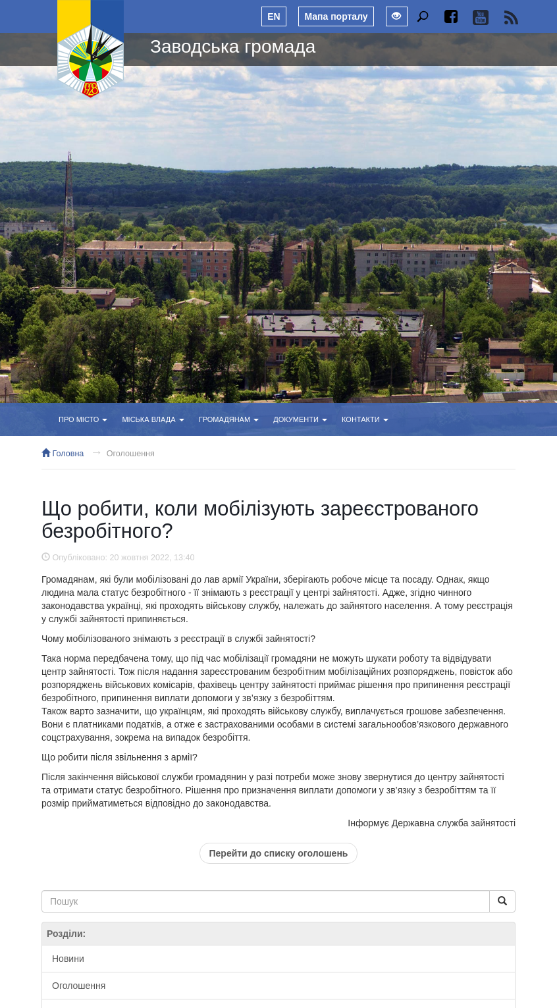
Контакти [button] (365, 419)
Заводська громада (232, 46)
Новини (68, 958)
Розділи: (66, 933)
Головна (62, 453)
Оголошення (131, 453)
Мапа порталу (335, 16)
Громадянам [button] (229, 419)
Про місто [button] (83, 419)
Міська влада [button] (153, 419)
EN (273, 16)
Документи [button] (300, 419)
